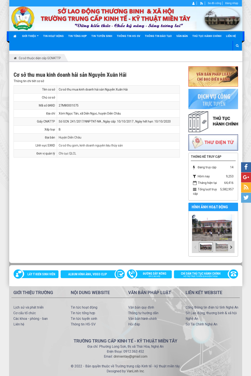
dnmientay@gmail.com (130, 356)
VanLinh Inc (135, 371)
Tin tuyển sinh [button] (101, 36)
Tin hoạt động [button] (53, 36)
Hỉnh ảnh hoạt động (210, 207)
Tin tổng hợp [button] (77, 36)
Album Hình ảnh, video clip (87, 274)
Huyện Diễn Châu (70, 137)
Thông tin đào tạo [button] (158, 36)
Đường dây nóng (151, 275)
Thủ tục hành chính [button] (206, 36)
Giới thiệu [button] (30, 38)
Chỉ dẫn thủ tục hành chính (204, 275)
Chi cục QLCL (67, 153)
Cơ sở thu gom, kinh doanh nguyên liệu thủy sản (91, 145)
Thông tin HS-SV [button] (128, 36)
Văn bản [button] (182, 36)
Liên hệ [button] (231, 36)
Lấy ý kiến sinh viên (41, 274)
